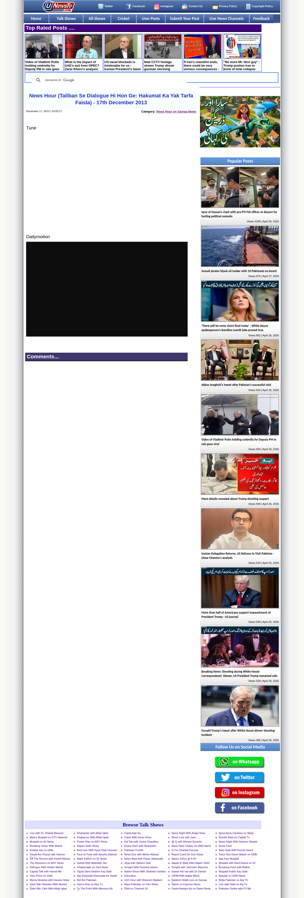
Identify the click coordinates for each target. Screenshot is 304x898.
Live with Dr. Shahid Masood (46, 833)
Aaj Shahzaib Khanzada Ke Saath (97, 875)
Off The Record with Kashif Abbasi (50, 858)
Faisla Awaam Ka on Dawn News (191, 888)
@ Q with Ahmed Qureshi (186, 841)
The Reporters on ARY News (47, 863)
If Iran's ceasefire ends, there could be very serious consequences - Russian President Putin (202, 53)
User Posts (151, 18)
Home (36, 18)
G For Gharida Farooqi (184, 850)
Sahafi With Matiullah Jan (92, 863)
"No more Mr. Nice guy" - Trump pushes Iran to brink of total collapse (242, 52)
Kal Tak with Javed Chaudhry (141, 841)
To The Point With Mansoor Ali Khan (95, 889)
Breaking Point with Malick (234, 867)
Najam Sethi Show (88, 845)
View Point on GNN (41, 875)
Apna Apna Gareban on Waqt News (236, 833)
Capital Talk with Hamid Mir (46, 871)
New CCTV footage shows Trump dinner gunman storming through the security (162, 53)
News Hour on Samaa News (176, 111)
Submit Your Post (184, 18)
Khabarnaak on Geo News (92, 867)
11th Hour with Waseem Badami (143, 880)
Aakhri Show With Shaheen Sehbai (145, 871)
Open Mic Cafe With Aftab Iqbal (48, 888)
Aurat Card (225, 845)
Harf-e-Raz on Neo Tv (90, 884)
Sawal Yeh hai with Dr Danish (188, 871)
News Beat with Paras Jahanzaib (143, 858)
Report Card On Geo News (187, 854)
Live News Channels (226, 18)
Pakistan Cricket (133, 850)
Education (130, 875)
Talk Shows (66, 18)
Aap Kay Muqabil (229, 858)
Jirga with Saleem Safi (137, 863)
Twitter (108, 6)
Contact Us (196, 6)
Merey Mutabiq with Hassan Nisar (49, 880)
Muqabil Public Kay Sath (233, 871)
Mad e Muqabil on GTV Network (48, 837)
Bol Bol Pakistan (86, 880)
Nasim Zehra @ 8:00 (183, 858)
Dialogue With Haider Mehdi (46, 867)
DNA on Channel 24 (136, 888)
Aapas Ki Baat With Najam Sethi (190, 863)
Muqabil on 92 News (42, 841)
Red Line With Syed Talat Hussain (97, 850)
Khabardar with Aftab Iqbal (92, 833)
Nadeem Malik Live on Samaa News (189, 880)
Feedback (261, 18)
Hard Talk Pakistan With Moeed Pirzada (48, 885)
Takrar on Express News (185, 884)
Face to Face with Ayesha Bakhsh (97, 854)
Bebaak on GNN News (232, 875)
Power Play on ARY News (92, 841)
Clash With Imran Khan (138, 837)
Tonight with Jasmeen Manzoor (189, 867)
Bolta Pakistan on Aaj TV (233, 880)
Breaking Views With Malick (46, 845)
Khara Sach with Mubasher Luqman (140, 846)
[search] (108, 80)
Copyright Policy (262, 6)
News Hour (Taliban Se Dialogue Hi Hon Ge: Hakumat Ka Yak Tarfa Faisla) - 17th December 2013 (111, 99)
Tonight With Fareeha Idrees (141, 867)
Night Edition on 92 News (92, 858)
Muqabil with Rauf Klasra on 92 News (237, 863)
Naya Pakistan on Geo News (141, 884)
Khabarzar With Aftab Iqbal (93, 837)
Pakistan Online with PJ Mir (235, 888)
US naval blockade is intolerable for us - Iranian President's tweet (123, 52)
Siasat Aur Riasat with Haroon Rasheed (47, 855)
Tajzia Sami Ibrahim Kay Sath (94, 871)
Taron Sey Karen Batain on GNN (238, 854)
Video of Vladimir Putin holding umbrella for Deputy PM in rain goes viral (43, 53)
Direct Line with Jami (183, 837)
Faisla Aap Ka (132, 833)
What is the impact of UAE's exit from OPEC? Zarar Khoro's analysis (83, 52)
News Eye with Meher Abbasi (141, 854)
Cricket (123, 18)
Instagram (167, 6)
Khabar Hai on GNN (41, 850)
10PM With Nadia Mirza (185, 875)
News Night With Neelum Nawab (238, 841)
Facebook (139, 6)
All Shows (97, 18)
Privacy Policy (228, 6)
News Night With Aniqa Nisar (188, 833)
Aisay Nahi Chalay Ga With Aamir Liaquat (191, 846)
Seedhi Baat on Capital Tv (234, 837)
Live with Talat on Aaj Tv (233, 884)
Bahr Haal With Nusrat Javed (236, 850)
